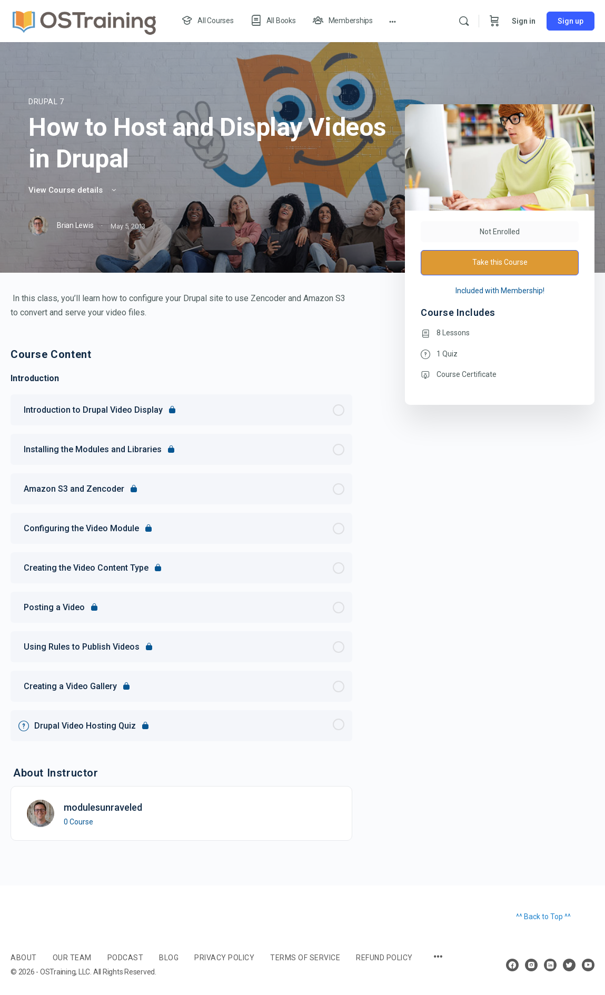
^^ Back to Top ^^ (543, 916)
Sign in (523, 21)
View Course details (73, 190)
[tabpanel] (181, 305)
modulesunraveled (103, 807)
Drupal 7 (46, 101)
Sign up (570, 21)
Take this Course (500, 262)
